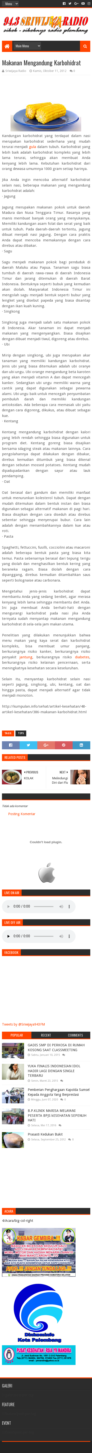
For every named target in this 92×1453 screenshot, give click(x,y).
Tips (21, 733)
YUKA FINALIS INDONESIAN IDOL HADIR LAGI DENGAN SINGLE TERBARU (54, 1070)
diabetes (82, 657)
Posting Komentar (21, 814)
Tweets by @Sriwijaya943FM (23, 1024)
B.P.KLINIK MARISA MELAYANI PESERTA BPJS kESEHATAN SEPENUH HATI (57, 1115)
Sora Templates (39, 1447)
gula (32, 147)
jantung (25, 657)
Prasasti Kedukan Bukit (45, 1134)
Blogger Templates (66, 1447)
